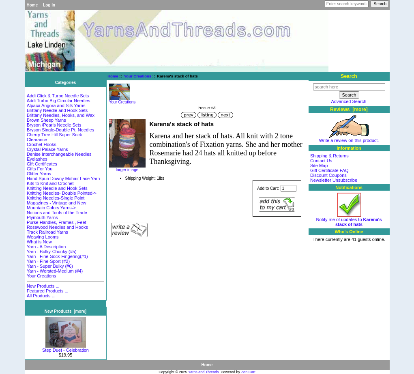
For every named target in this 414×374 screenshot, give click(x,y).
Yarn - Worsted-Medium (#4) (55, 271)
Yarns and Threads (203, 372)
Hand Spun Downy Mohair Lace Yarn (63, 178)
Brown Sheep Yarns (46, 120)
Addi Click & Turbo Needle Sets (58, 95)
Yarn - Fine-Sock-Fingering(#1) (57, 256)
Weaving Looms (43, 236)
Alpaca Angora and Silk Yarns (56, 105)
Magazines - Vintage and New (56, 202)
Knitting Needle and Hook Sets (57, 188)
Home (32, 5)
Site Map (319, 165)
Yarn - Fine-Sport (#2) (48, 261)
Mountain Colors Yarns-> (51, 207)
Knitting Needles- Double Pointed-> (62, 193)
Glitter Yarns (39, 173)
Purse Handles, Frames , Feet (56, 222)
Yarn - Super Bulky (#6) (50, 266)
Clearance (37, 139)
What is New (39, 241)
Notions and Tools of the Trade (57, 212)
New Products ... (43, 286)
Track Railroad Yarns (47, 232)
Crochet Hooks (41, 144)
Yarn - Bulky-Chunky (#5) (52, 251)
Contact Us (321, 160)
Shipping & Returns (329, 155)
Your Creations (137, 76)
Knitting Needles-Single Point (55, 198)
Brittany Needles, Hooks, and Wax (60, 115)
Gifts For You (40, 168)
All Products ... (41, 295)
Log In (49, 5)
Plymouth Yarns (42, 217)
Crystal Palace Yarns (47, 149)
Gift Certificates (42, 163)
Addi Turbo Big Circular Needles (58, 100)
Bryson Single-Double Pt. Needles (60, 129)
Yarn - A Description (46, 246)
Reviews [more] (349, 109)
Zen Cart (248, 372)
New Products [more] (65, 311)
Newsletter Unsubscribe (333, 180)
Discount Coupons (328, 175)
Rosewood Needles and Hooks (57, 227)
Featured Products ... (48, 290)
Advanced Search (349, 101)
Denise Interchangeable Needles (59, 154)
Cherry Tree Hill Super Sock (54, 134)
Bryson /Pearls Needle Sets (54, 125)
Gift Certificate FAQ (329, 170)
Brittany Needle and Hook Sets (57, 110)
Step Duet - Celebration (65, 348)
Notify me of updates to (349, 220)
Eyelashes (37, 159)
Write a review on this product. (349, 138)
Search (349, 76)
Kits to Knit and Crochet (50, 183)
